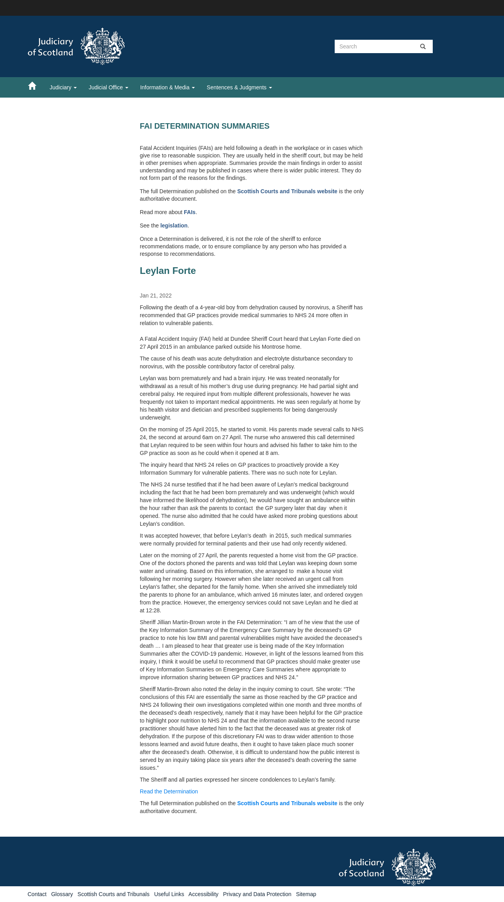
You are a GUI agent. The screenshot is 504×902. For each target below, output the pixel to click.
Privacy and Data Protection (257, 894)
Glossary (62, 894)
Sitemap (306, 894)
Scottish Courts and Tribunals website (287, 191)
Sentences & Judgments (239, 87)
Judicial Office (108, 87)
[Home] (36, 85)
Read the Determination (169, 791)
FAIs (190, 212)
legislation (173, 225)
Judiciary (63, 87)
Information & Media (167, 87)
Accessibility (204, 894)
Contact (37, 894)
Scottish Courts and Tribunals (114, 894)
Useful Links (169, 894)
